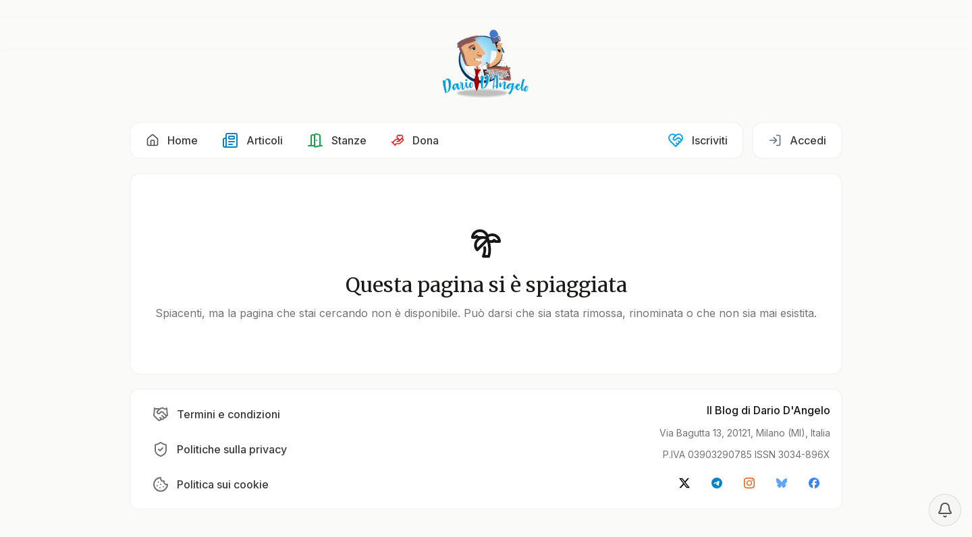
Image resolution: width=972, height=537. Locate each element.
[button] (172, 140)
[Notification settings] (945, 510)
